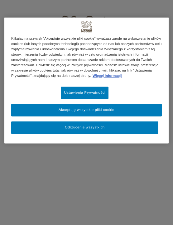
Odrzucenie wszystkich (85, 127)
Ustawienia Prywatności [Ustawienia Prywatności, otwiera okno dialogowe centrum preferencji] (84, 92)
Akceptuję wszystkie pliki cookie (86, 110)
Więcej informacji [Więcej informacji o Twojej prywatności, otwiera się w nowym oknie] (107, 76)
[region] (86, 80)
